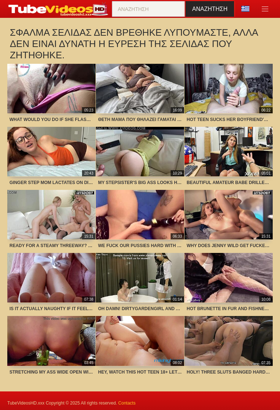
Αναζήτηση (210, 9)
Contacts (126, 403)
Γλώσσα (245, 9)
